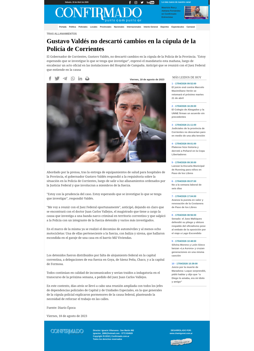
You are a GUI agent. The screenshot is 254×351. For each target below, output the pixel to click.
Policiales (83, 27)
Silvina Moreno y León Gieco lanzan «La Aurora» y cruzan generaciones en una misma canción (188, 250)
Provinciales (105, 27)
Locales (93, 27)
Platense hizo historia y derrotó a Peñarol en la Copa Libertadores (188, 151)
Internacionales (134, 27)
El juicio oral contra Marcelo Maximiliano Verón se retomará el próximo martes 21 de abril (188, 93)
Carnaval (191, 27)
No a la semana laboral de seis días (187, 186)
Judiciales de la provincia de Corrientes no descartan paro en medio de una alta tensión (189, 132)
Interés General (151, 27)
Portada (63, 26)
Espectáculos (177, 27)
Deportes (164, 27)
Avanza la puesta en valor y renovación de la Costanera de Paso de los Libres (187, 203)
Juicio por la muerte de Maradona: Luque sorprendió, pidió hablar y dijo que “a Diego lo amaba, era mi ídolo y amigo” (189, 274)
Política (72, 27)
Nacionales (119, 27)
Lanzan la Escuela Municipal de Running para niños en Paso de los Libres (188, 169)
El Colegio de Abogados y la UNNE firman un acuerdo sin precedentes (188, 113)
